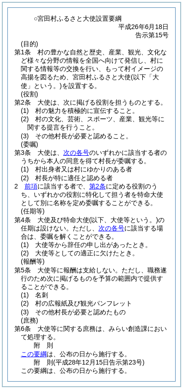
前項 (30, 186)
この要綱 (34, 354)
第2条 (97, 186)
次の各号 (76, 152)
